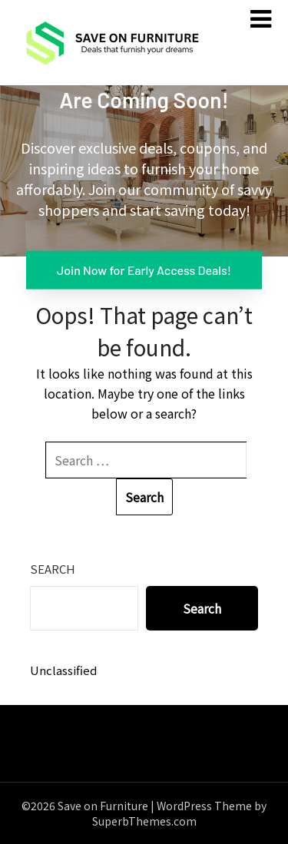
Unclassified (63, 670)
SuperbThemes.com (144, 821)
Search (52, 569)
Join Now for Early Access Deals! (144, 269)
